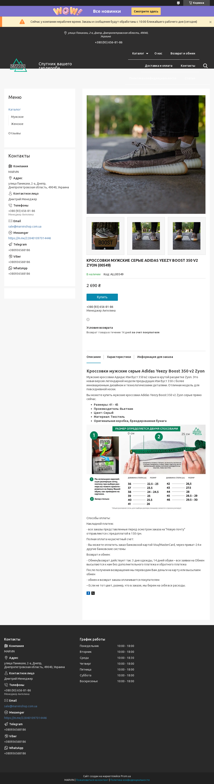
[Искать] (204, 66)
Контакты (188, 65)
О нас (158, 53)
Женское (17, 124)
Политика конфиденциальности (152, 78)
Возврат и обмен (183, 53)
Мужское (17, 116)
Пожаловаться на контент (92, 780)
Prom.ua (126, 776)
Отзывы (14, 133)
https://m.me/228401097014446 (29, 238)
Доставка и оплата (158, 65)
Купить (102, 297)
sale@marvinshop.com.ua (24, 226)
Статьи (190, 78)
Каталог (138, 53)
